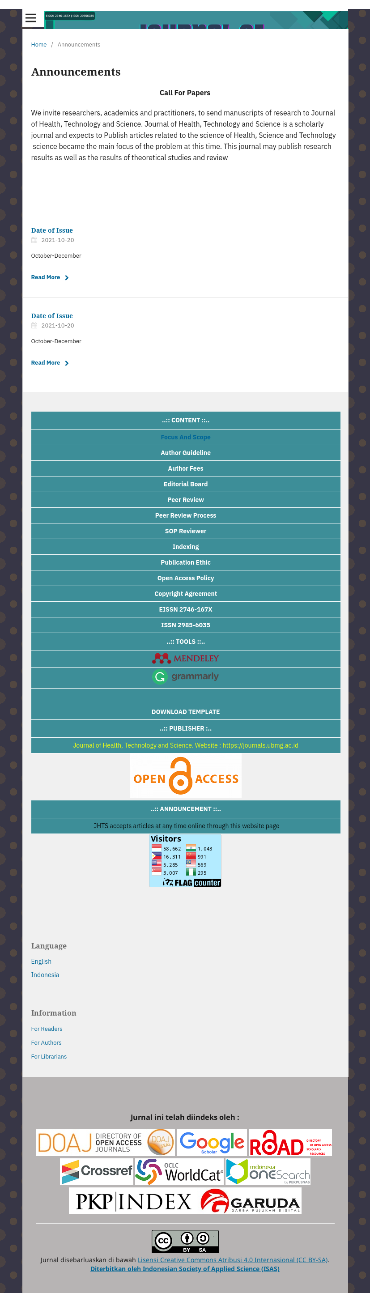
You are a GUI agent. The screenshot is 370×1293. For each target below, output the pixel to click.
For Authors (46, 1042)
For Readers (47, 1029)
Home (39, 44)
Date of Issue (52, 230)
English (41, 961)
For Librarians (49, 1056)
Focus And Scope (186, 437)
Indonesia (45, 975)
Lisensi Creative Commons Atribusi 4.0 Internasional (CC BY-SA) (232, 1259)
